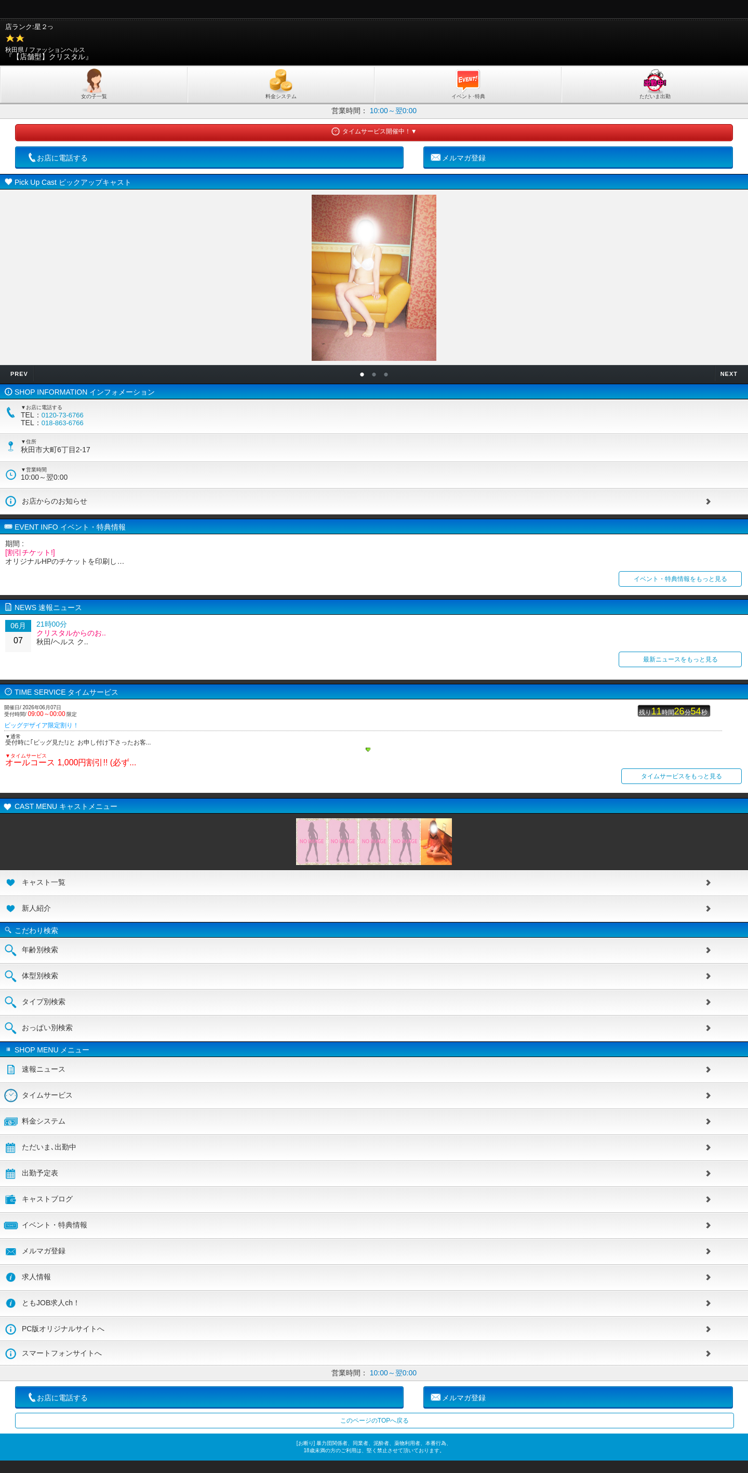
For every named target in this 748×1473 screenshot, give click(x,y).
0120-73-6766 (63, 415)
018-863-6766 (63, 423)
